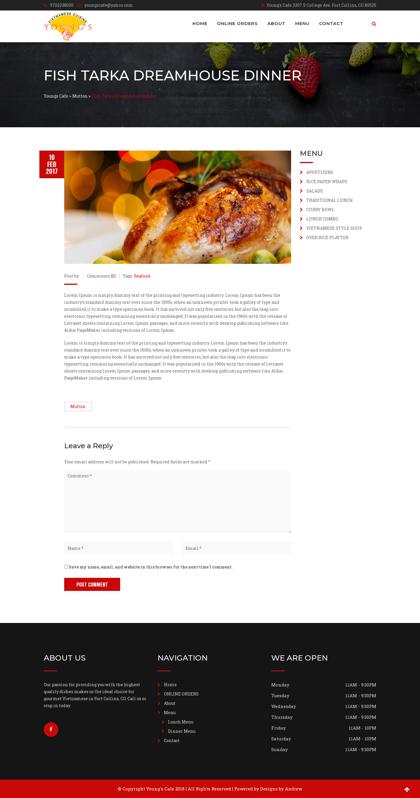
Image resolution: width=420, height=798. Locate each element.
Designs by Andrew (281, 789)
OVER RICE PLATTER (327, 237)
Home (199, 23)
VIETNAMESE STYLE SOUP (334, 228)
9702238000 (62, 5)
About (276, 23)
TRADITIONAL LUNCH (329, 200)
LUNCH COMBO (322, 219)
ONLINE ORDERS (237, 23)
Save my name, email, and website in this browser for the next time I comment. (151, 567)
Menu (302, 23)
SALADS (314, 191)
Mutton (77, 406)
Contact (331, 23)
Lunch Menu (180, 722)
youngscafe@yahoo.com (108, 5)
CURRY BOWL (320, 209)
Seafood (142, 276)
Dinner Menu (181, 731)
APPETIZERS (319, 172)
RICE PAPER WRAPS (326, 181)
